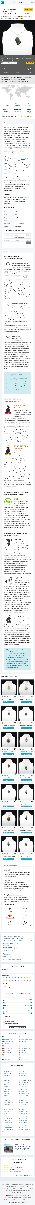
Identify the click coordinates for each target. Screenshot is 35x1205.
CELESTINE (7, 1082)
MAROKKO (8, 1048)
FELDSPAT (7, 1089)
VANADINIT (24, 1127)
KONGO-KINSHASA (26, 1039)
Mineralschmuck (10, 948)
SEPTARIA (24, 1120)
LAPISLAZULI (24, 1102)
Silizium (8, 240)
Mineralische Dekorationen (13, 938)
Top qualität (7, 957)
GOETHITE (7, 1093)
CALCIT (7, 1080)
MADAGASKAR (26, 1048)
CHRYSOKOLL (25, 1082)
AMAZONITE (25, 1068)
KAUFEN (28, 9)
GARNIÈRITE (8, 1091)
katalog (5, 7)
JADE (6, 1098)
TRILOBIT (24, 1125)
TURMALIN (8, 1127)
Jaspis (29, 105)
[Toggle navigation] (32, 2)
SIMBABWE (24, 1059)
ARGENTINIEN (25, 1036)
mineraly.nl (8, 1199)
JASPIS (23, 1098)
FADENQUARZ (25, 1086)
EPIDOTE (7, 1086)
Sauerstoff (9, 235)
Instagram (23, 1188)
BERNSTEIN (24, 1077)
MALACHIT (24, 1104)
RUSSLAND (24, 1052)
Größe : (5, 1011)
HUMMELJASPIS (25, 1095)
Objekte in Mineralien (11, 943)
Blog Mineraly (6, 1188)
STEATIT (6, 1125)
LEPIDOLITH (7, 1104)
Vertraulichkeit (28, 1182)
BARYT (6, 1077)
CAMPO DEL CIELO (26, 1080)
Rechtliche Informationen (16, 1182)
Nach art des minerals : (9, 993)
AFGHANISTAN (8, 1036)
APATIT (23, 1073)
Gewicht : (5, 1005)
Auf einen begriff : (7, 987)
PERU (23, 1050)
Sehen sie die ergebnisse (17, 1027)
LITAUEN (24, 1045)
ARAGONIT (7, 1075)
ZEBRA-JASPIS (8, 1134)
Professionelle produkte (12, 959)
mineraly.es (27, 1197)
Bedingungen (5, 1182)
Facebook (16, 1188)
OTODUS (24, 1109)
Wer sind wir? (5, 1184)
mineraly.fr (10, 1195)
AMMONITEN (25, 1071)
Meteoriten (8, 950)
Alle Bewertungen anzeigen (24, 1175)
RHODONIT (7, 1116)
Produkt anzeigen (9, 702)
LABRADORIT (8, 1102)
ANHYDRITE (7, 1073)
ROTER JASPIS (25, 1118)
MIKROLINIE (8, 1107)
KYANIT (23, 1100)
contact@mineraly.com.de (20, 1190)
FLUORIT (24, 1089)
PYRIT (6, 1111)
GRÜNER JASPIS (25, 1093)
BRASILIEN (8, 1039)
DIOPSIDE (7, 1084)
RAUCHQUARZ (25, 1113)
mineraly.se (27, 1199)
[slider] (3, 1002)
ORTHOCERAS (8, 1109)
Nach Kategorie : (6, 969)
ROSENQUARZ (8, 1118)
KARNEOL (7, 1100)
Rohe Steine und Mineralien (13, 936)
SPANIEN (24, 1041)
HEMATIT (7, 1095)
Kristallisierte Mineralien (12, 941)
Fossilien (7, 945)
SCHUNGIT (7, 1120)
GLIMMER (24, 1091)
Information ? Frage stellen (8, 63)
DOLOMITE (24, 1084)
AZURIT (23, 1075)
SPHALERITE (24, 1122)
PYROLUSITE (24, 1111)
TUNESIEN (7, 1054)
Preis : (4, 1000)
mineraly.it (17, 1197)
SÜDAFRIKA (7, 1059)
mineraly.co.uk (21, 1195)
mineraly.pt (17, 1199)
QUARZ (7, 1113)
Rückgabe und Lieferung (17, 1184)
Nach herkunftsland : (24, 993)
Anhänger (18, 7)
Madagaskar (17, 111)
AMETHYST (8, 1071)
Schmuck (11, 7)
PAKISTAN (7, 1052)
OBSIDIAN (24, 1107)
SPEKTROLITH (8, 1122)
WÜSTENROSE (25, 1129)
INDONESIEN (8, 1045)
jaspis (5, 696)
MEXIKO (7, 1050)
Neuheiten (6, 954)
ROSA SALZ (24, 1116)
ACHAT (6, 1068)
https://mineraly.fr (17, 1192)
